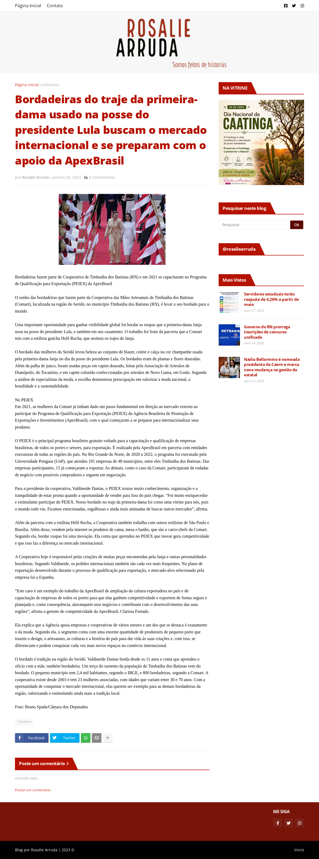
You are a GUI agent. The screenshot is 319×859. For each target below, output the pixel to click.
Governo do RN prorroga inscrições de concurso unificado (267, 332)
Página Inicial (28, 6)
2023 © (68, 849)
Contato (55, 6)
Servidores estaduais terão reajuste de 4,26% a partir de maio (271, 299)
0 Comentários (102, 177)
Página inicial (27, 84)
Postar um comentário (33, 790)
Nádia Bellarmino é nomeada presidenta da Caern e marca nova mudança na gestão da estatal (272, 367)
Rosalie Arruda (44, 849)
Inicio (299, 849)
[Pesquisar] (254, 225)
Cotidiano (50, 84)
